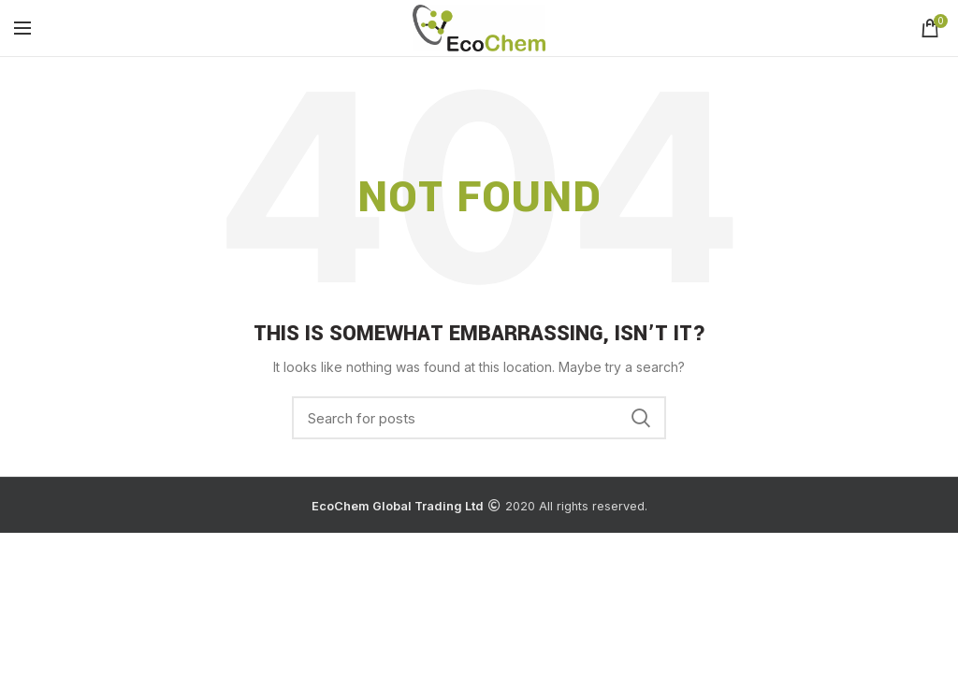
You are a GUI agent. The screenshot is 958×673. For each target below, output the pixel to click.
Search (640, 417)
